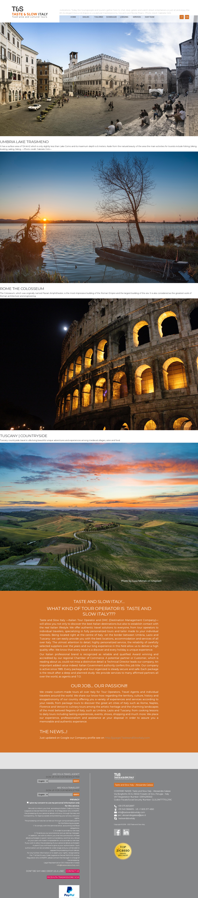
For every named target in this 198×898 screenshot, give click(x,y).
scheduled (111, 17)
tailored (98, 17)
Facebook (117, 832)
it (182, 17)
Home (73, 17)
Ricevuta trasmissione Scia (63, 877)
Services (137, 17)
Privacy (74, 799)
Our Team (149, 17)
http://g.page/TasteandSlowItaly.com (127, 737)
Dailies (86, 17)
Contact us (72, 871)
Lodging (124, 17)
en (187, 17)
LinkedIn (126, 832)
